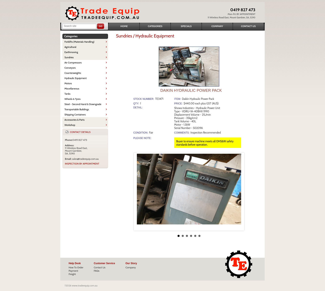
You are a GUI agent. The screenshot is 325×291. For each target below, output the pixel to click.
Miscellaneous (71, 88)
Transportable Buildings (76, 109)
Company (217, 26)
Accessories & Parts (74, 119)
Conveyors (70, 67)
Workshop (69, 124)
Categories (155, 26)
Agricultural (70, 46)
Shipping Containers (75, 114)
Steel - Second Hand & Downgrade (82, 104)
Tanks (67, 93)
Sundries (69, 57)
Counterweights (72, 72)
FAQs (96, 270)
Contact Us (248, 26)
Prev (140, 191)
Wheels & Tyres (72, 98)
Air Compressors (73, 62)
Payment (73, 270)
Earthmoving (71, 52)
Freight (72, 274)
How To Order (76, 267)
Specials (186, 26)
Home (124, 26)
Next (237, 191)
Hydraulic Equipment (75, 78)
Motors (68, 83)
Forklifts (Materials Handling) (79, 41)
